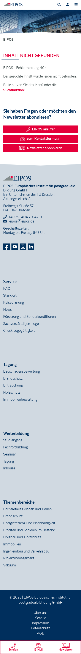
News (7, 310)
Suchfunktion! (14, 90)
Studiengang (12, 440)
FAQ (6, 289)
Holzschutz (12, 392)
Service (40, 618)
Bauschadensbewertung (21, 371)
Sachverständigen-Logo (21, 324)
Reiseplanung (13, 302)
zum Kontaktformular (41, 139)
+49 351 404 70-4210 (25, 217)
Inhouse (9, 468)
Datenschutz (40, 628)
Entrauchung (13, 385)
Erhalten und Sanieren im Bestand (29, 530)
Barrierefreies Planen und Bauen (27, 509)
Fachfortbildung (15, 447)
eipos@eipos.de (18, 221)
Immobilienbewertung (20, 399)
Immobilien (12, 544)
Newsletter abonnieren (40, 148)
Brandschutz (13, 378)
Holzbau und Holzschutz (22, 537)
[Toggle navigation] (76, 4)
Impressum (40, 623)
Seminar (9, 454)
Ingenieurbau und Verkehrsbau (26, 551)
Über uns (40, 613)
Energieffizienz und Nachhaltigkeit (29, 523)
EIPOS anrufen (40, 129)
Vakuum (9, 565)
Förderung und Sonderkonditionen (29, 317)
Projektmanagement (18, 558)
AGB (40, 633)
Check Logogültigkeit (19, 330)
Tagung (8, 461)
